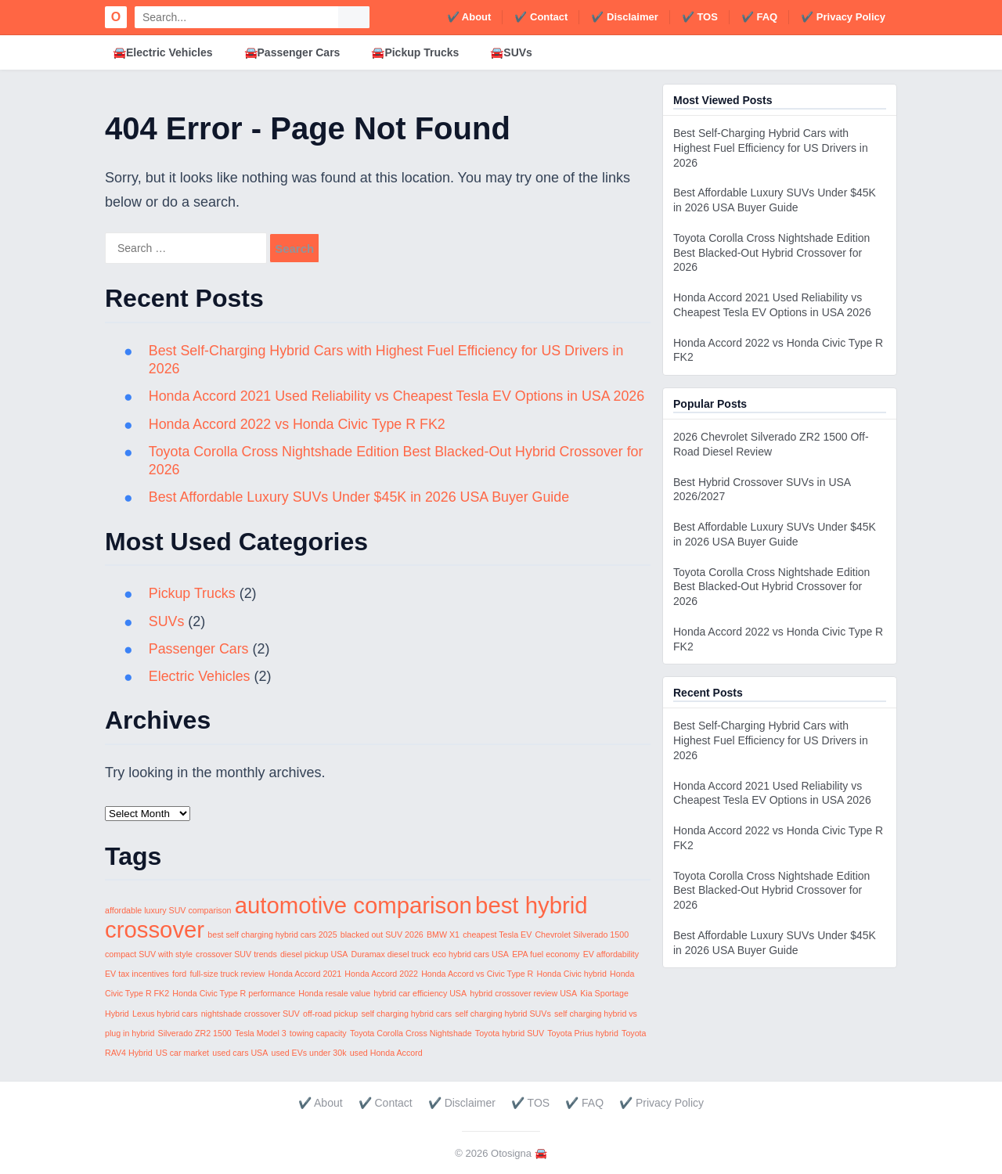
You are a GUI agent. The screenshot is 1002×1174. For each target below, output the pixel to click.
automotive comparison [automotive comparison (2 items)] (353, 905)
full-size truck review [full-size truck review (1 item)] (227, 973)
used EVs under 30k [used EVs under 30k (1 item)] (309, 1052)
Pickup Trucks (192, 593)
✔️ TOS (700, 17)
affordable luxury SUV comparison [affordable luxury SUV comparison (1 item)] (168, 910)
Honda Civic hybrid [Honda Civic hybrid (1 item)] (571, 973)
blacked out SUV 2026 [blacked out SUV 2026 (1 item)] (382, 934)
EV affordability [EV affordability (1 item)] (611, 954)
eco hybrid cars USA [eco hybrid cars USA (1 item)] (471, 954)
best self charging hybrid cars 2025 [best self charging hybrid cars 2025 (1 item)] (272, 934)
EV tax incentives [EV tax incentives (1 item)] (137, 973)
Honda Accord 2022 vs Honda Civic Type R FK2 (299, 424)
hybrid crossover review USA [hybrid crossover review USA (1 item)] (523, 993)
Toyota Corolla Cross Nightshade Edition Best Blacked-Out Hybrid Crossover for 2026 (771, 253)
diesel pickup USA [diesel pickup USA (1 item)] (314, 954)
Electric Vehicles (200, 676)
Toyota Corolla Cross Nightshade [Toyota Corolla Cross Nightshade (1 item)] (411, 1033)
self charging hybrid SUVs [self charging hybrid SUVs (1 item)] (503, 1013)
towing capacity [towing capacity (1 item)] (318, 1033)
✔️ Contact (541, 17)
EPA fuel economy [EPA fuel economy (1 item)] (545, 954)
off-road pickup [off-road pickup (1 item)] (330, 1013)
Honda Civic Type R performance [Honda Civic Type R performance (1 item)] (233, 993)
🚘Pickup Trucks (415, 52)
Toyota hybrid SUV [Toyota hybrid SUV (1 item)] (509, 1033)
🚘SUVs (511, 52)
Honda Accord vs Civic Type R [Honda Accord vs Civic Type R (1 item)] (477, 973)
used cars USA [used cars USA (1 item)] (240, 1052)
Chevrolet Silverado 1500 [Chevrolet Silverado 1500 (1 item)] (582, 934)
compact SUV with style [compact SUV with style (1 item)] (149, 954)
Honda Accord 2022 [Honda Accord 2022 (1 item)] (381, 973)
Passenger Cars (199, 649)
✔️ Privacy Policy (843, 17)
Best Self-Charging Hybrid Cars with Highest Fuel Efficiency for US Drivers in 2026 (770, 148)
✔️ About (469, 17)
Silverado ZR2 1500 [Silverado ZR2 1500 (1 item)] (195, 1033)
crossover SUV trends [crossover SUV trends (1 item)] (236, 954)
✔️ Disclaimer (624, 17)
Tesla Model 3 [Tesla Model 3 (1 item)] (261, 1033)
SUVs (167, 621)
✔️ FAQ (759, 17)
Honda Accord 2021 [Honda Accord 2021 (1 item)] (305, 973)
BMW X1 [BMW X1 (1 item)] (443, 934)
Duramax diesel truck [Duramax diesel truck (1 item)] (390, 954)
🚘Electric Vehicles (163, 52)
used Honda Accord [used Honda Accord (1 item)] (386, 1052)
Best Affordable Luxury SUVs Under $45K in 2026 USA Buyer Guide (361, 497)
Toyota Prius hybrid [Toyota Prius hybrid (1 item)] (582, 1033)
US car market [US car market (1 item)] (182, 1052)
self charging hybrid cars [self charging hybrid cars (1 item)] (406, 1013)
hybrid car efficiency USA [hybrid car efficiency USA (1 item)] (420, 993)
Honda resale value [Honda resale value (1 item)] (334, 993)
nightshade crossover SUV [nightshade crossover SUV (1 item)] (250, 1013)
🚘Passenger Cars (292, 52)
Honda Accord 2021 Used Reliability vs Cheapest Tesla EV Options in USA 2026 (399, 396)
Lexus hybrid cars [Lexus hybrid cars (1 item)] (165, 1013)
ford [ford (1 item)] (179, 973)
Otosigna (511, 1153)
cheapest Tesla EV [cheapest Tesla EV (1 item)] (497, 934)
